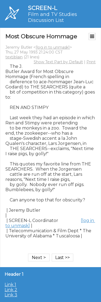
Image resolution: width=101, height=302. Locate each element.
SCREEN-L (42, 8)
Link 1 (10, 284)
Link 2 (11, 289)
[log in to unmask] (53, 47)
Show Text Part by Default (58, 61)
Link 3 (11, 294)
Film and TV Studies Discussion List (52, 17)
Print (91, 61)
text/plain (14, 57)
